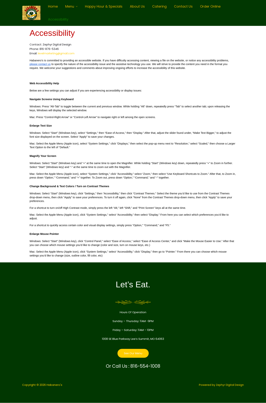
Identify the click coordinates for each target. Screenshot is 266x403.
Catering (156, 6)
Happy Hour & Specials (102, 6)
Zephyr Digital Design (229, 385)
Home (52, 6)
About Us (134, 6)
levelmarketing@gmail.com (56, 53)
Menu (68, 6)
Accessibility (58, 19)
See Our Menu (133, 353)
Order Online (205, 6)
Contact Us (179, 6)
